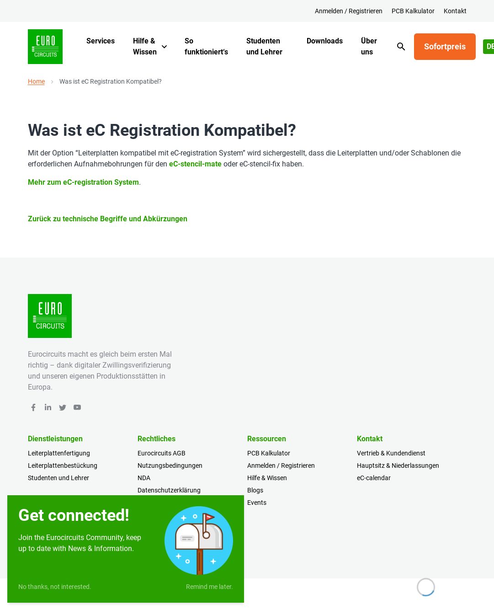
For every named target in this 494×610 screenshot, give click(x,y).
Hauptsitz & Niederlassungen (398, 465)
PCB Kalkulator (413, 11)
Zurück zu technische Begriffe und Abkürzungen (107, 218)
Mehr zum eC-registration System (83, 182)
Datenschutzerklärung (169, 490)
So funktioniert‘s (206, 46)
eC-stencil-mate (195, 164)
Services (100, 41)
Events (256, 502)
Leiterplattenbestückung (62, 465)
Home (36, 81)
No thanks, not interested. (54, 586)
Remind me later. (209, 586)
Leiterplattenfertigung (59, 453)
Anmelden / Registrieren (348, 11)
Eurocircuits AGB (162, 453)
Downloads (325, 41)
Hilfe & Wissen (145, 46)
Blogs (255, 490)
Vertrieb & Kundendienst (391, 453)
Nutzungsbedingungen (170, 465)
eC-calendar (374, 478)
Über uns (369, 46)
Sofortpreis (445, 46)
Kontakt (455, 11)
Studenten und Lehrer (264, 46)
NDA (144, 478)
